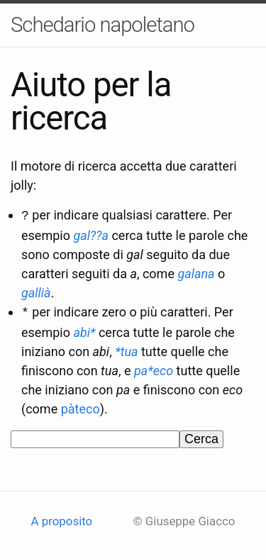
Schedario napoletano (102, 25)
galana (195, 272)
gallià (36, 291)
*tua (126, 348)
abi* (84, 329)
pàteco (80, 406)
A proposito (62, 519)
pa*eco (153, 367)
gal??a (91, 234)
